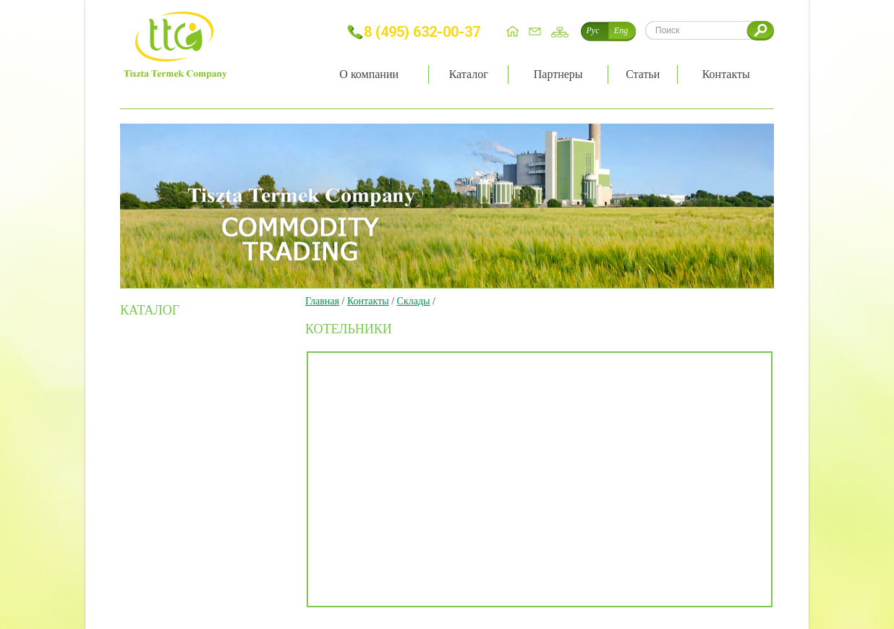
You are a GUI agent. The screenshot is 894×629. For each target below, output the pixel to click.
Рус (593, 30)
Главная (322, 301)
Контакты (368, 301)
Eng (621, 30)
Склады (413, 301)
